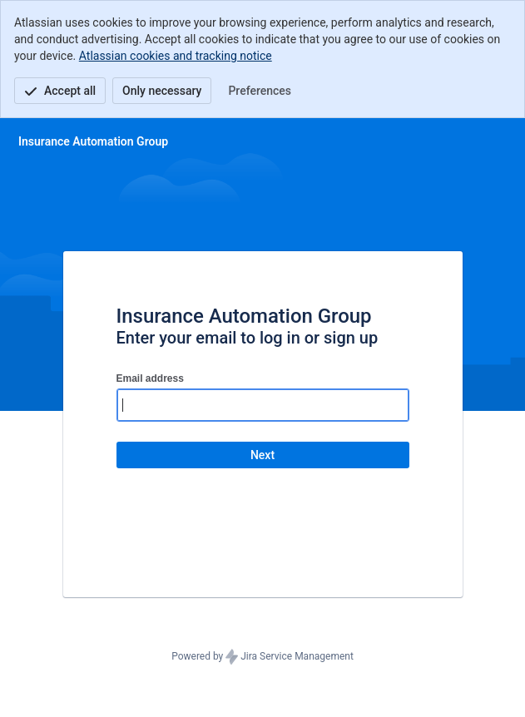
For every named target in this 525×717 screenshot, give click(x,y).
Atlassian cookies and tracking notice (175, 55)
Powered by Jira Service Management (262, 657)
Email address (150, 378)
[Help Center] (93, 141)
